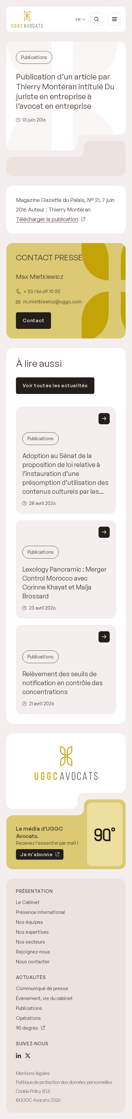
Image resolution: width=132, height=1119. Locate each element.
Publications (29, 1008)
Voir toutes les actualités (55, 385)
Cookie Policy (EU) (33, 1091)
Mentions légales (33, 1073)
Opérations (28, 1018)
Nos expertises (32, 932)
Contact (33, 320)
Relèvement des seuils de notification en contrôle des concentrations (62, 683)
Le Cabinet (28, 902)
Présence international (40, 912)
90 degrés (27, 1028)
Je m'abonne (34, 855)
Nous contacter (32, 962)
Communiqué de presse (42, 988)
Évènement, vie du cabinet (44, 998)
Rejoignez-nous (33, 952)
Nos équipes (29, 922)
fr (78, 19)
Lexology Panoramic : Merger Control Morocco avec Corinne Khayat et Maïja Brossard (64, 582)
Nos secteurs (30, 942)
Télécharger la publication (47, 219)
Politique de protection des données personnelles (64, 1082)
